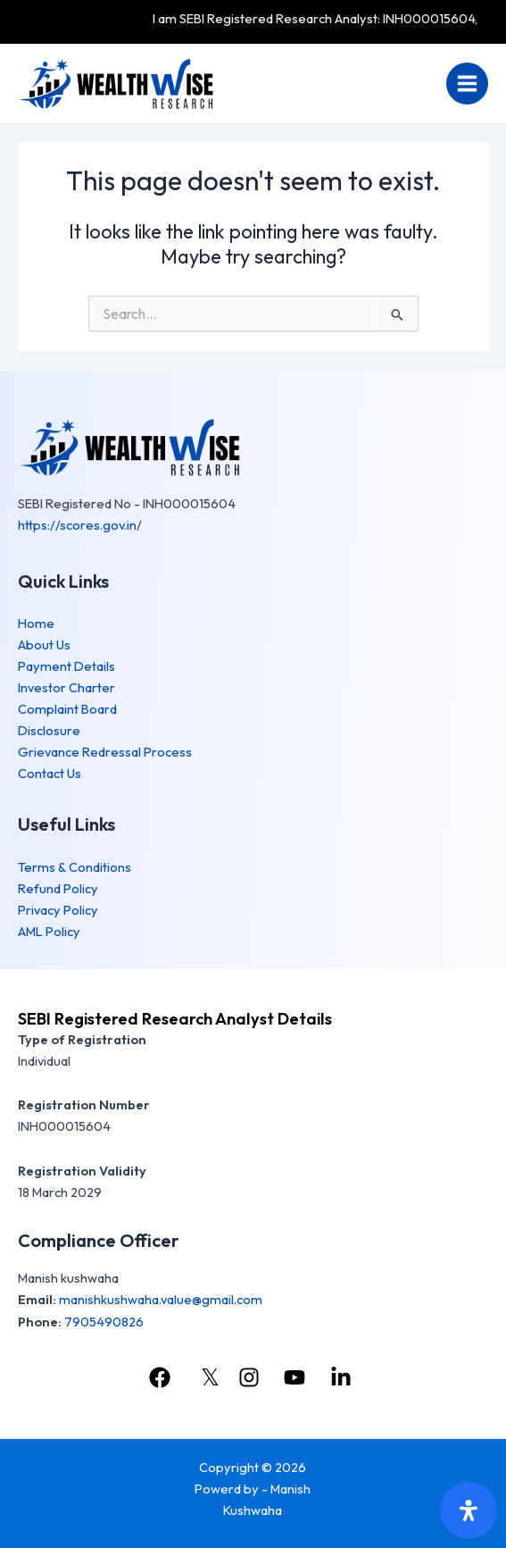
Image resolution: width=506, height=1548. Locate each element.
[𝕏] (207, 1377)
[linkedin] (343, 1377)
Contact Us (49, 773)
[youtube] (297, 1377)
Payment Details (66, 665)
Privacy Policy (58, 909)
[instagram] (251, 1377)
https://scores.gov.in (77, 524)
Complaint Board (67, 708)
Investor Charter (66, 687)
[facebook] (162, 1377)
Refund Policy (58, 888)
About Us (44, 644)
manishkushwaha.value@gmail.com (160, 1299)
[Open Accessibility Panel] (468, 1510)
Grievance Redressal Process (105, 751)
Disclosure (49, 730)
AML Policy (49, 931)
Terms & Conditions (74, 866)
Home (36, 623)
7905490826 (104, 1321)
